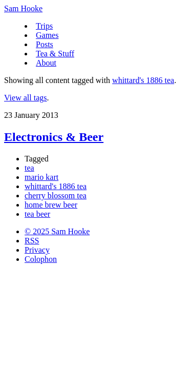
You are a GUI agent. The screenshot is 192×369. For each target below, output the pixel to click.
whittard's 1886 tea (143, 80)
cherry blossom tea (56, 195)
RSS (32, 240)
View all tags (25, 97)
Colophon (41, 259)
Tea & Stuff (55, 53)
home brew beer (51, 204)
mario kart (41, 177)
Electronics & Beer (53, 137)
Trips (44, 26)
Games (47, 35)
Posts (44, 44)
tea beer (37, 214)
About (46, 62)
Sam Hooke (23, 8)
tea (29, 167)
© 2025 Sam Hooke (57, 231)
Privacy (37, 249)
